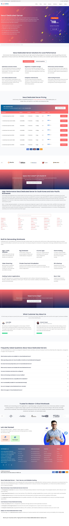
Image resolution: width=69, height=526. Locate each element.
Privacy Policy (59, 459)
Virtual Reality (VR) (47, 455)
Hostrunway (3, 44)
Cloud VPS (20, 451)
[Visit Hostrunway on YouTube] (11, 465)
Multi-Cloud (20, 457)
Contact (58, 453)
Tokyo (19, 226)
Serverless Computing (48, 459)
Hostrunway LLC (7, 471)
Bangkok (46, 226)
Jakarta (32, 229)
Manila (45, 219)
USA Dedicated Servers (35, 453)
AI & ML (45, 451)
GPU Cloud (20, 453)
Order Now (64, 116)
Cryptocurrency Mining (48, 461)
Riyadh (32, 219)
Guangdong (3, 226)
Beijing (2, 223)
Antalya (58, 221)
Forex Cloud (20, 459)
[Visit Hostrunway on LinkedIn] (3, 465)
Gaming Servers (47, 457)
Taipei (45, 229)
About (65, 4)
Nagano (19, 224)
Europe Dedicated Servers (36, 455)
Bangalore (20, 219)
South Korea (18, 44)
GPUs (36, 4)
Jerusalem (33, 223)
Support (60, 4)
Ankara (58, 219)
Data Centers (59, 457)
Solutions (55, 4)
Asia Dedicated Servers (35, 459)
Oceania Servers (34, 461)
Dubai (2, 229)
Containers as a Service (22, 461)
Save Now (54, 29)
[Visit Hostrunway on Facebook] (5, 465)
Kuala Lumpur (34, 226)
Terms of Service (60, 461)
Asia (14, 44)
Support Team (59, 455)
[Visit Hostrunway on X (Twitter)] (8, 465)
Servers (49, 4)
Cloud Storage (20, 455)
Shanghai (3, 224)
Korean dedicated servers (39, 99)
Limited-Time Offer (60, 107)
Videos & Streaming (47, 453)
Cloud (45, 4)
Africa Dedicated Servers (35, 457)
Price (41, 4)
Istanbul (58, 224)
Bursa (58, 222)
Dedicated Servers (9, 44)
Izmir (58, 225)
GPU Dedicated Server (35, 451)
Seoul (45, 223)
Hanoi (19, 229)
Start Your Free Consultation (34, 301)
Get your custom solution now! (34, 182)
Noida (19, 221)
